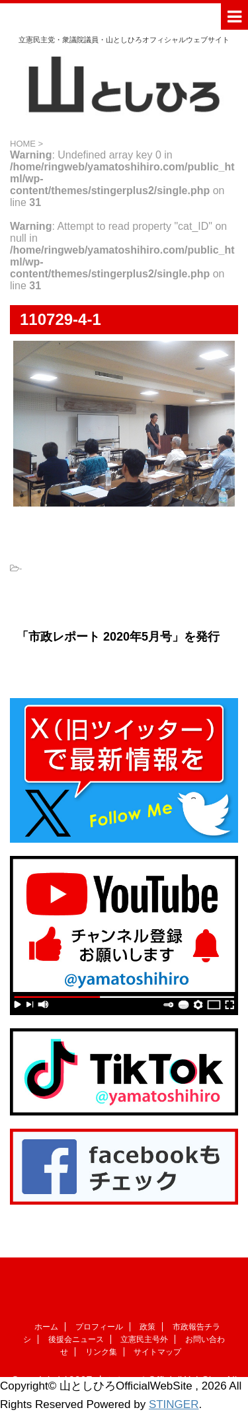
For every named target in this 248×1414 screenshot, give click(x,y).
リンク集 (101, 1352)
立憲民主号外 (144, 1339)
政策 (147, 1326)
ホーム (46, 1326)
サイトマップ (157, 1352)
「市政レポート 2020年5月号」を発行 (118, 636)
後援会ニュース (76, 1339)
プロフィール (99, 1326)
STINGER (174, 1404)
